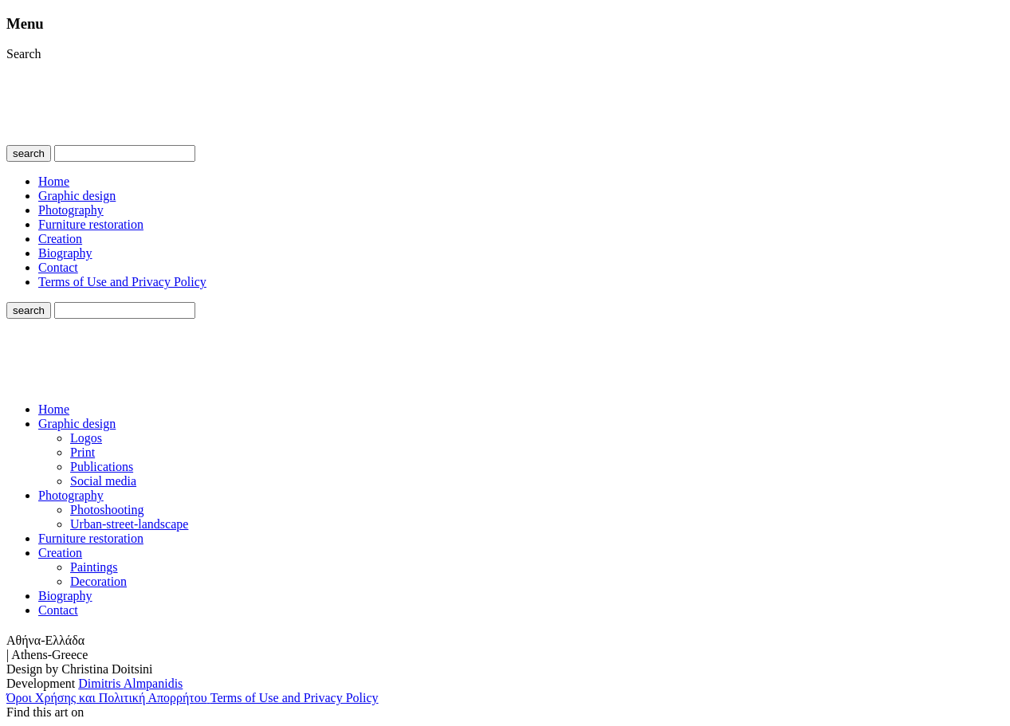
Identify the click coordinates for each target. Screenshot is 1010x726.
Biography (65, 253)
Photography (71, 210)
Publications (101, 466)
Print (82, 452)
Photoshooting (106, 509)
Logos (86, 438)
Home (53, 181)
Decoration (98, 581)
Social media (103, 481)
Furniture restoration (90, 224)
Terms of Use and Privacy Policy (122, 281)
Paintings (94, 567)
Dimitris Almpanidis (130, 683)
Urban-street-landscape (129, 524)
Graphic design (77, 195)
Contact (58, 267)
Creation (60, 238)
